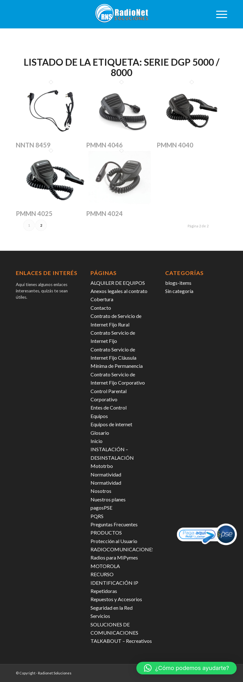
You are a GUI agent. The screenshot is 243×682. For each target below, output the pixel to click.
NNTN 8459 (33, 145)
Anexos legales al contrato (118, 291)
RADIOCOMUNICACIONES (122, 549)
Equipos (99, 416)
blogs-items (178, 283)
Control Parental (108, 391)
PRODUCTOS (106, 532)
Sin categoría (179, 291)
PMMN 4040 (175, 145)
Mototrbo (101, 466)
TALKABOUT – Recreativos (121, 641)
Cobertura (101, 299)
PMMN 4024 (104, 213)
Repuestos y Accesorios (116, 599)
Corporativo (103, 399)
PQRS (96, 516)
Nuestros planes (108, 499)
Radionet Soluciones (55, 673)
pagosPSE (101, 508)
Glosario (99, 433)
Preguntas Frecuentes (114, 524)
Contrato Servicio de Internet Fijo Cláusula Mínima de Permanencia (116, 357)
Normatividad (105, 474)
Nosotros (100, 491)
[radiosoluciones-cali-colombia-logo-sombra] (121, 14)
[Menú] (218, 14)
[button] (186, 668)
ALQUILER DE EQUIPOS (117, 283)
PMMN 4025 (34, 213)
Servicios (100, 616)
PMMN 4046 (104, 145)
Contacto (100, 308)
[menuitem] (218, 14)
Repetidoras (103, 591)
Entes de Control (108, 407)
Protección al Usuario (113, 541)
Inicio (96, 441)
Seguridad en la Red (111, 608)
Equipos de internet (111, 424)
